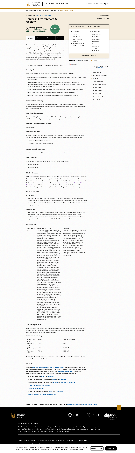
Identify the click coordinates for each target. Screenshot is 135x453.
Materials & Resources (100, 75)
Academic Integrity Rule (65, 371)
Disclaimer (43, 440)
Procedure (51, 376)
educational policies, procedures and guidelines (48, 367)
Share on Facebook (79, 60)
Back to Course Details (43, 15)
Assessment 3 (97, 93)
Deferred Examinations (36, 388)
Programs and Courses (57, 4)
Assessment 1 (97, 87)
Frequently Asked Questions (89, 404)
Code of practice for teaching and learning (42, 394)
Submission (50, 38)
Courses (46, 10)
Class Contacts (98, 100)
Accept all (111, 448)
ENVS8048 (54, 10)
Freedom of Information (66, 440)
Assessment (40, 38)
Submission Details (99, 97)
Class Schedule (98, 81)
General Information (68, 382)
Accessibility (82, 440)
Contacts (60, 38)
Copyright (33, 440)
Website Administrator (73, 404)
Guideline (55, 382)
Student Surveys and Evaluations (39, 385)
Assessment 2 (97, 90)
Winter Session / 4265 (66, 10)
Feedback (96, 78)
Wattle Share (85, 60)
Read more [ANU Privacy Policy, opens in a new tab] (79, 449)
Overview (31, 38)
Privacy (52, 440)
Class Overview (98, 72)
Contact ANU (22, 440)
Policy (43, 376)
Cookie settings (97, 448)
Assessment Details (99, 84)
